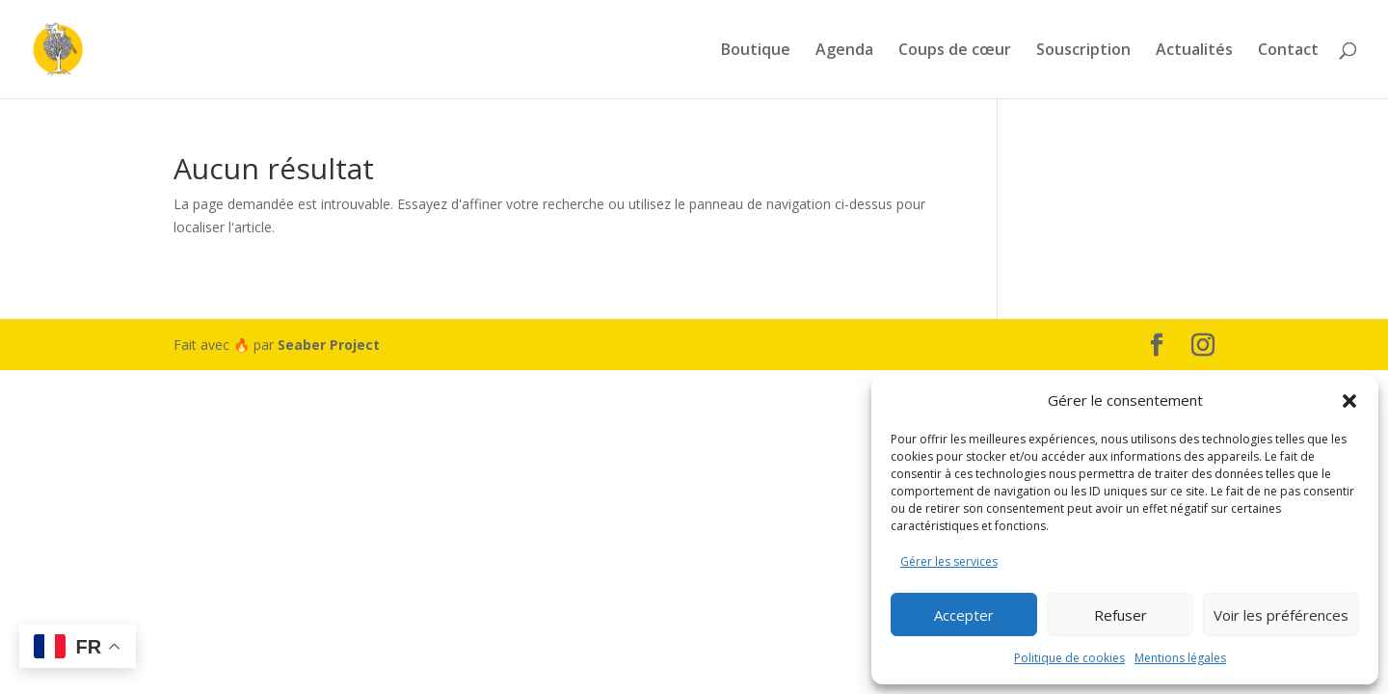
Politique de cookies (1069, 658)
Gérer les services (949, 561)
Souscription (1083, 51)
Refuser (1120, 615)
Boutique (755, 51)
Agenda (844, 51)
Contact (1288, 51)
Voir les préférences (1281, 615)
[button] (1349, 401)
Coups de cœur (954, 51)
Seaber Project (329, 344)
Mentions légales (1180, 658)
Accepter (964, 615)
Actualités (1194, 51)
